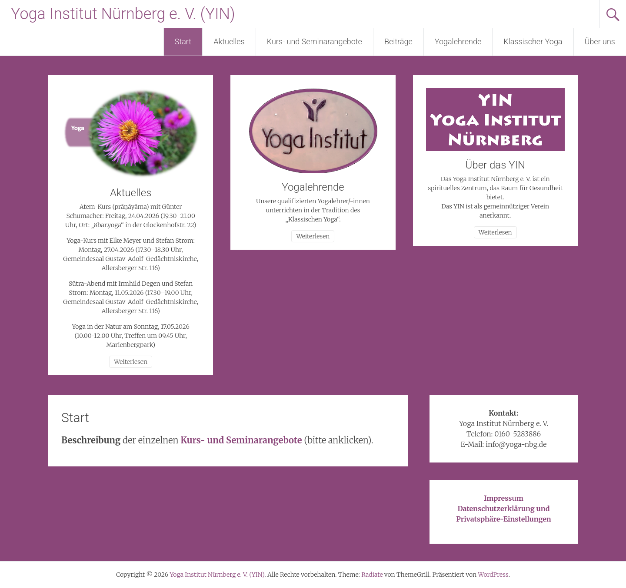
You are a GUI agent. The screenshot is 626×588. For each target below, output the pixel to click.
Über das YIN (495, 165)
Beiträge (398, 41)
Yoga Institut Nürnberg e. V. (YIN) (123, 14)
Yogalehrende (458, 41)
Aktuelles (229, 41)
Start (183, 41)
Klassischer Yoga (532, 41)
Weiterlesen (130, 362)
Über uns (600, 41)
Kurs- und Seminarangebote (314, 41)
